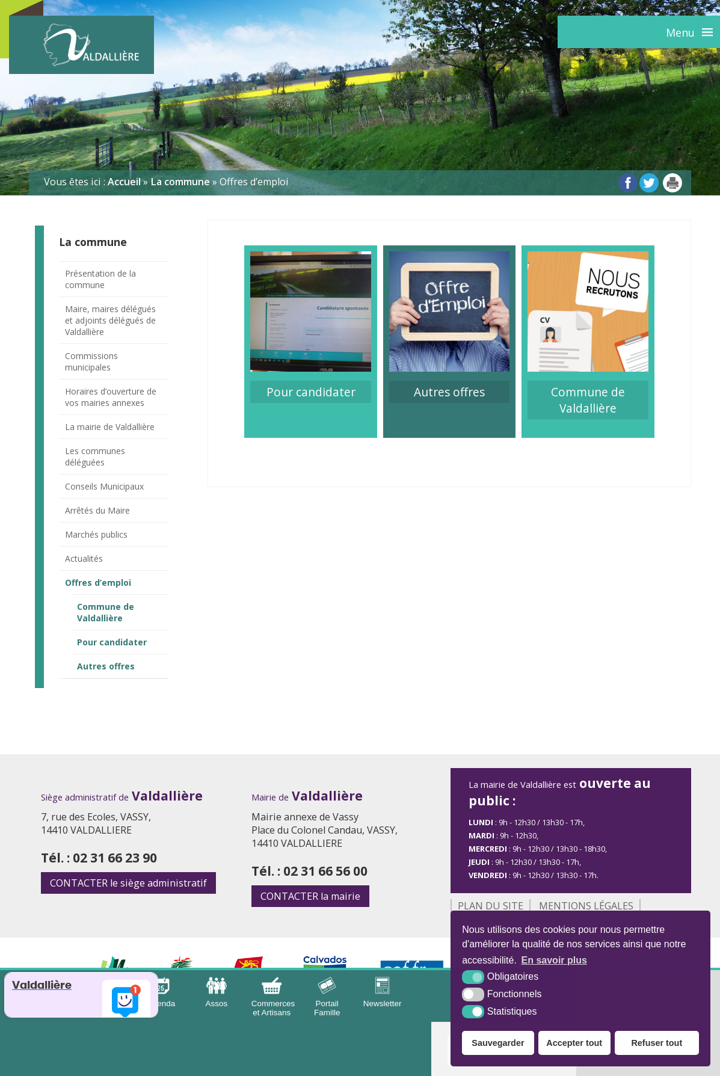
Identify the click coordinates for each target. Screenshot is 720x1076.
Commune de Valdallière (105, 612)
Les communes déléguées (95, 456)
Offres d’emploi (98, 582)
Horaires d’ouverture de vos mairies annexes (110, 397)
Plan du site (490, 905)
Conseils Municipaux (104, 486)
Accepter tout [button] (574, 1043)
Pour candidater (112, 642)
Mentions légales (586, 905)
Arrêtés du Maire (97, 510)
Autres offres (106, 666)
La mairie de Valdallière (110, 426)
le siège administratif (128, 883)
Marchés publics (96, 534)
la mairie (310, 896)
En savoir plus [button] (554, 960)
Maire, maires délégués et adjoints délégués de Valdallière (110, 320)
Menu (680, 32)
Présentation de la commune (100, 279)
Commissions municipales (91, 361)
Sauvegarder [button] (498, 1043)
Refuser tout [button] (656, 1043)
